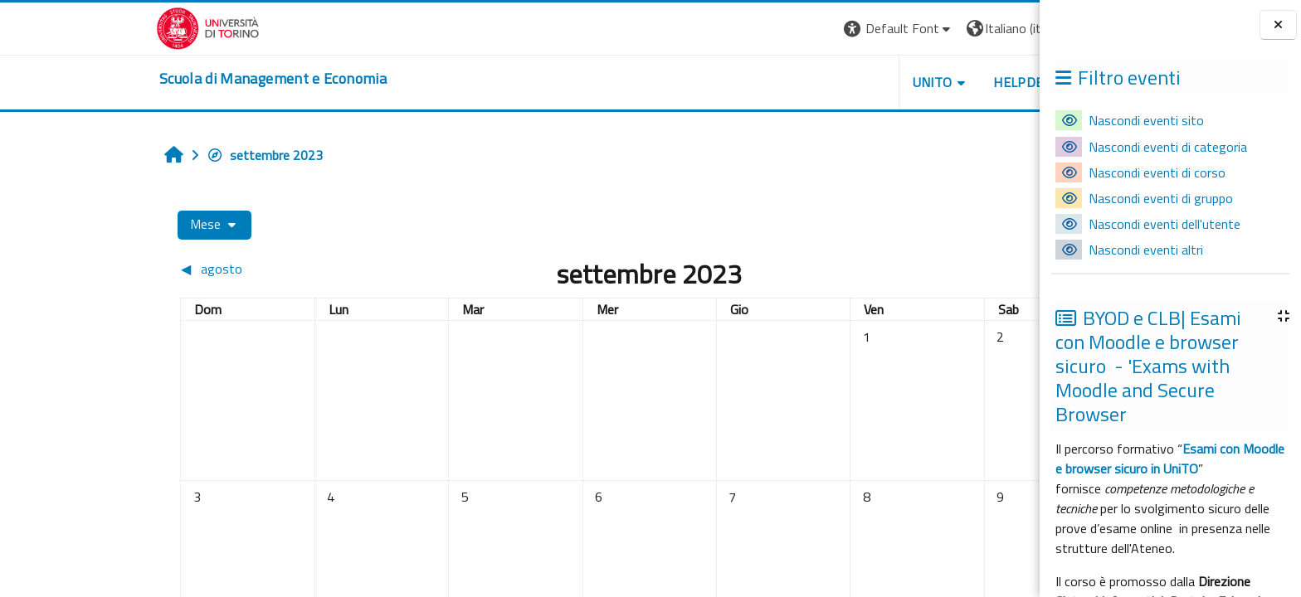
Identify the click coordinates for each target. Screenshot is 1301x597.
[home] (152, 79)
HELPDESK (905, 82)
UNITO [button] (811, 82)
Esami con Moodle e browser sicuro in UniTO (1169, 458)
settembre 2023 (143, 155)
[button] (778, 28)
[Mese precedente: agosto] (176, 268)
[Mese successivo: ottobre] (880, 268)
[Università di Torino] (87, 26)
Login (977, 28)
